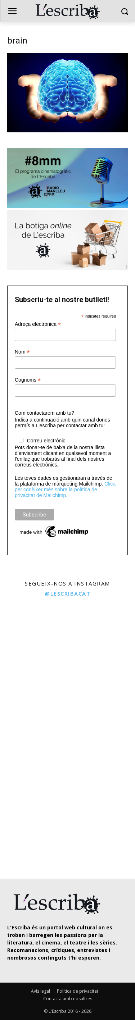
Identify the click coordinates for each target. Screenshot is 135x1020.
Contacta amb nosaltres (67, 999)
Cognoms (28, 380)
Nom (22, 352)
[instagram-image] (33, 635)
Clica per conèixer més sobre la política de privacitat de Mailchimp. (65, 489)
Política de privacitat (77, 991)
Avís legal (40, 991)
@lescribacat (67, 593)
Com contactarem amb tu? (44, 413)
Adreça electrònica (38, 324)
